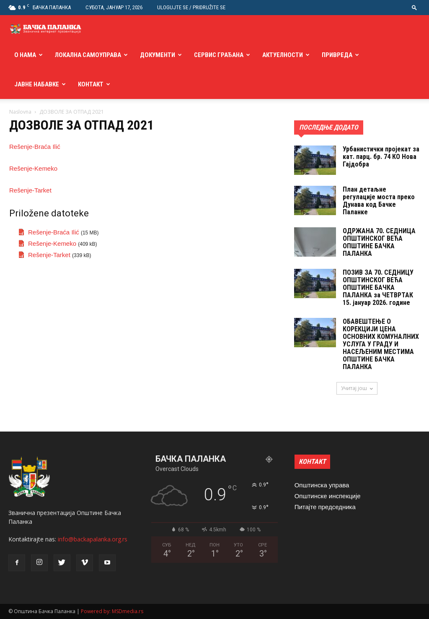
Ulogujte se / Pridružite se (191, 7)
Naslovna (20, 111)
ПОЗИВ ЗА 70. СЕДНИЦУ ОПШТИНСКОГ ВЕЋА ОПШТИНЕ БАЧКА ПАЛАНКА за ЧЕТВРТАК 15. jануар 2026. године (378, 287)
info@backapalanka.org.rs (92, 539)
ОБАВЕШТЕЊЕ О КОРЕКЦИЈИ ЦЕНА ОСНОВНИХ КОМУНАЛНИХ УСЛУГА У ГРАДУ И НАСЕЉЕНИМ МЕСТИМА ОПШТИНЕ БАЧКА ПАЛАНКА (381, 344)
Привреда (337, 55)
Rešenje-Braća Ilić (34, 146)
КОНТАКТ (312, 462)
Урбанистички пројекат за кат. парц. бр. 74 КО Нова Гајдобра (381, 156)
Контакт (90, 84)
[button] (414, 7)
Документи (157, 55)
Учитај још (357, 388)
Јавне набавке (36, 84)
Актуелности (282, 55)
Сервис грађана (218, 55)
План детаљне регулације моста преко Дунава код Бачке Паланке (379, 200)
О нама (25, 55)
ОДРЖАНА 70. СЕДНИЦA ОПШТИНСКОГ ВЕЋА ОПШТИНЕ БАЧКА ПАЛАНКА (379, 242)
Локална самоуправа (88, 55)
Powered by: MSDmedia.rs (112, 611)
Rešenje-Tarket (30, 190)
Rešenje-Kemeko (33, 168)
